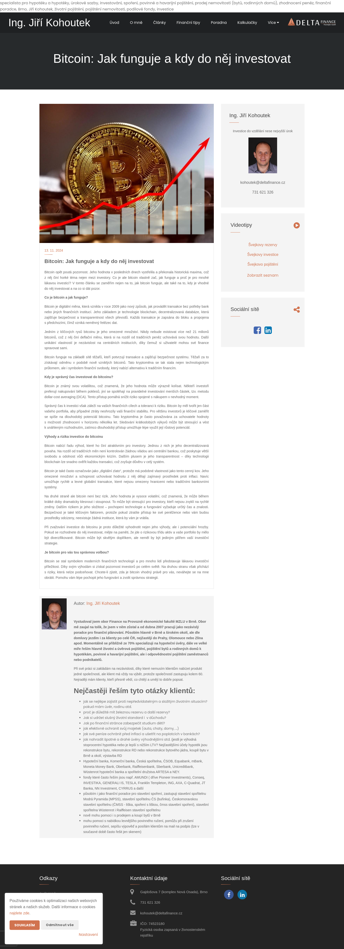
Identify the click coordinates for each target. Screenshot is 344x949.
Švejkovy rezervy (262, 245)
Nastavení (88, 934)
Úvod (112, 22)
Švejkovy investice (263, 255)
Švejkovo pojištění (262, 264)
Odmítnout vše (60, 925)
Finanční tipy (187, 22)
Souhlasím (24, 925)
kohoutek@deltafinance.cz (161, 913)
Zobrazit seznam (263, 275)
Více (273, 22)
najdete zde (19, 913)
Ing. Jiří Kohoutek (103, 603)
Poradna (218, 22)
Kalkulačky (247, 22)
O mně (134, 22)
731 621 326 (150, 902)
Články (157, 22)
